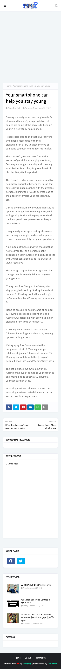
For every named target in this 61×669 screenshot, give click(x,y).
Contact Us (41, 658)
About (28, 658)
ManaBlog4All (14, 108)
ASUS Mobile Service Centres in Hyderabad (35, 601)
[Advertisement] (30, 47)
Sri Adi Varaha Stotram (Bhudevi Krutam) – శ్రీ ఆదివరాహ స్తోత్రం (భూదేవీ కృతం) (37, 617)
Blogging (27, 663)
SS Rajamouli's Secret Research (36, 585)
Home (8, 86)
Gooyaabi (52, 663)
